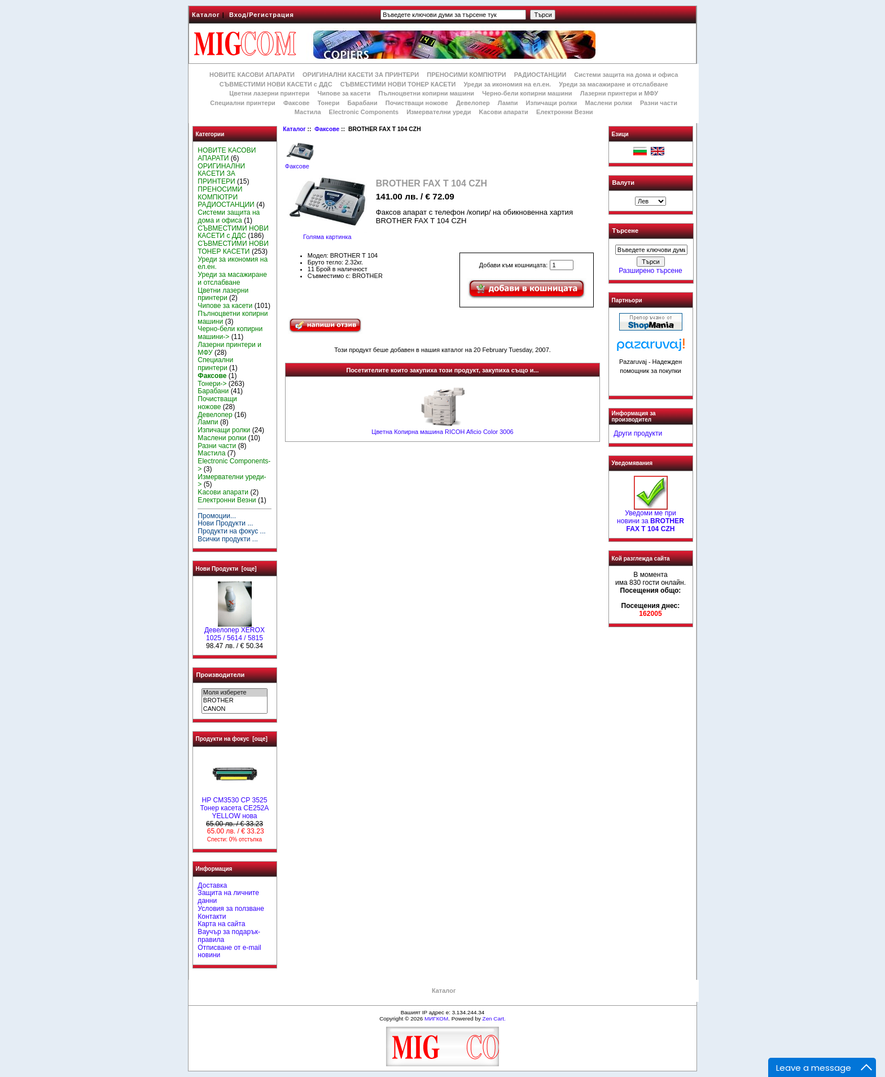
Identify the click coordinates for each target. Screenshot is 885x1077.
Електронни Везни (564, 111)
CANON (234, 709)
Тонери (328, 102)
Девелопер (473, 102)
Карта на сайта (221, 924)
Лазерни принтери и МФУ (619, 93)
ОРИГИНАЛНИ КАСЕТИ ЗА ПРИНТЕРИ (361, 74)
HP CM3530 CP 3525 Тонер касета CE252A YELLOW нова (234, 805)
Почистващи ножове (416, 102)
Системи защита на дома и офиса (626, 74)
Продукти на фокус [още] (232, 739)
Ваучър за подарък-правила (229, 936)
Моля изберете (234, 693)
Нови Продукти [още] (226, 569)
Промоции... (217, 516)
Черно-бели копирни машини (527, 93)
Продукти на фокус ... (231, 531)
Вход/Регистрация (261, 14)
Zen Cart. (494, 1018)
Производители (220, 674)
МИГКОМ (436, 1018)
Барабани (363, 102)
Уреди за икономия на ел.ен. (507, 84)
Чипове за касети (343, 93)
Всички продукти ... (228, 539)
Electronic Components (363, 111)
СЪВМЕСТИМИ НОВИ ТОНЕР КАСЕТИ (398, 84)
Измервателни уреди (438, 111)
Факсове (326, 129)
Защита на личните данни (228, 897)
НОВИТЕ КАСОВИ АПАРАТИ (252, 74)
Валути (623, 182)
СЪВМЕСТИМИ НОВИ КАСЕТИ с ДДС (276, 84)
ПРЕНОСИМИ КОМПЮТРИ (466, 74)
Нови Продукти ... (225, 523)
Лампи (508, 102)
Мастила (308, 111)
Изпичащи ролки (551, 102)
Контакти (212, 916)
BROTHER (234, 701)
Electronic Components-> (234, 465)
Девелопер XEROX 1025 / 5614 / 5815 (234, 631)
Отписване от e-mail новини (229, 951)
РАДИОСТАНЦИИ (540, 74)
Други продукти (638, 433)
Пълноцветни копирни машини (426, 93)
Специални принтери (242, 102)
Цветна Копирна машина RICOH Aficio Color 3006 (442, 431)
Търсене (625, 231)
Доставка (212, 885)
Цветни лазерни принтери (269, 93)
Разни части (658, 102)
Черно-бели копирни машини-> (230, 333)
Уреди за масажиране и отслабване (613, 84)
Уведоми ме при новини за (650, 518)
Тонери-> (212, 384)
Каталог (206, 14)
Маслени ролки (608, 102)
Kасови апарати (503, 111)
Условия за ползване (231, 909)
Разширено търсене (650, 271)
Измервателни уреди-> (232, 481)
